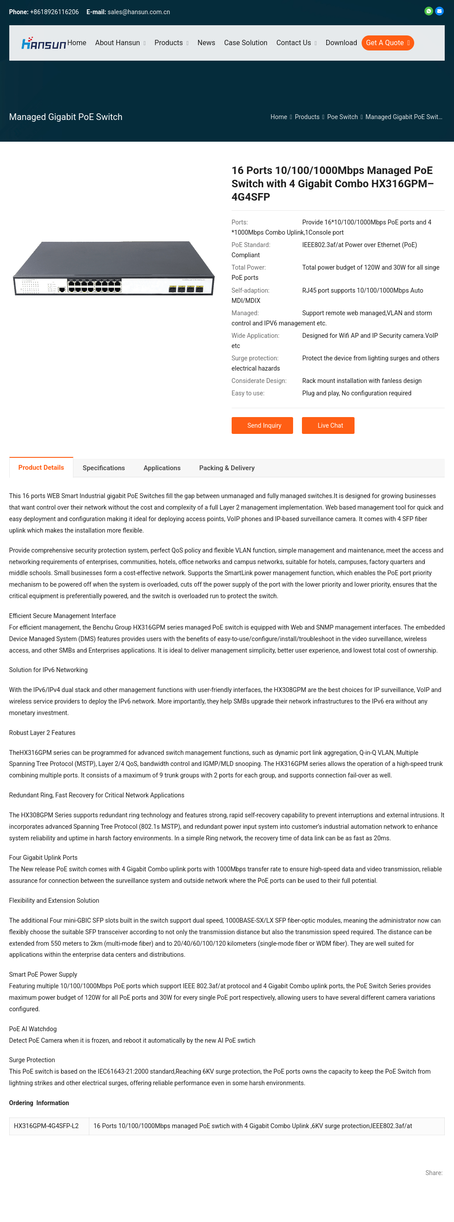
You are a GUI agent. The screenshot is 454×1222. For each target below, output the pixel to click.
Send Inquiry (265, 425)
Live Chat (330, 425)
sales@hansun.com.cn (139, 11)
